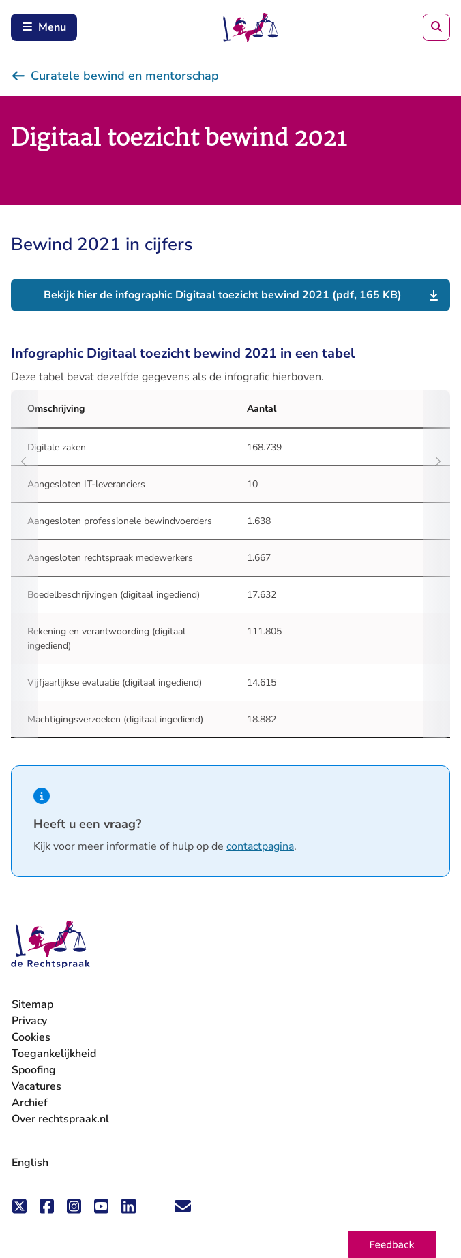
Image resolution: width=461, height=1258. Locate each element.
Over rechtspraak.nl (60, 1118)
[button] (392, 1244)
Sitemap (32, 1004)
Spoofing (34, 1069)
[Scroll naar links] (24, 564)
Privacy (29, 1020)
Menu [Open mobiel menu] (44, 27)
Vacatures (36, 1086)
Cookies (31, 1037)
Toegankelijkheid (54, 1053)
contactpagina (260, 846)
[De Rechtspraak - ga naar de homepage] (50, 945)
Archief (30, 1102)
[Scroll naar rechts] (436, 564)
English (30, 1162)
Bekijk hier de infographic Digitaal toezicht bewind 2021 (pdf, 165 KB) (223, 295)
